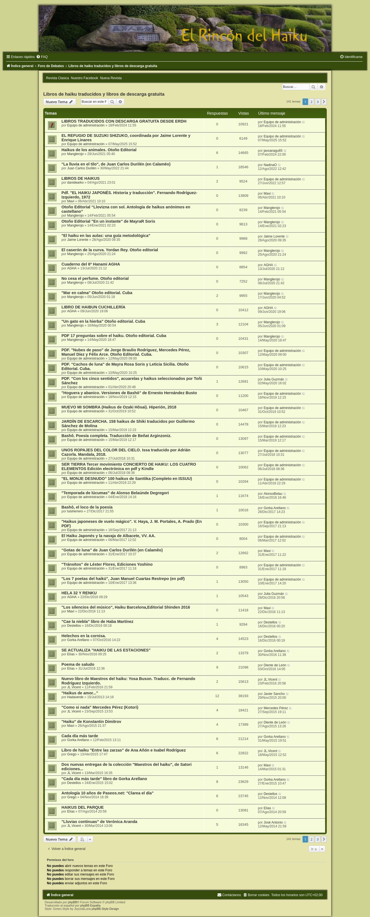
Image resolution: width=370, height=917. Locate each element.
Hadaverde (75, 697)
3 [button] (318, 101)
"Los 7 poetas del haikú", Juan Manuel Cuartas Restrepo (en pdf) (123, 578)
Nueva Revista (111, 78)
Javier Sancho (274, 694)
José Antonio (273, 822)
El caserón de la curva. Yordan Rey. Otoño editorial (109, 250)
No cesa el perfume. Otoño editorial (95, 278)
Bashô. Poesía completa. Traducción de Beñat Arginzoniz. (116, 435)
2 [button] (311, 101)
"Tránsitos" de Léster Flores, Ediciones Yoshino (107, 564)
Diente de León (275, 665)
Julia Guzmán (274, 379)
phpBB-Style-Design (105, 908)
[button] (324, 101)
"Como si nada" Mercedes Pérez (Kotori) (99, 707)
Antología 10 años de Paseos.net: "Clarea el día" (107, 793)
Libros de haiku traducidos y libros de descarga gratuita (103, 94)
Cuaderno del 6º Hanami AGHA (90, 264)
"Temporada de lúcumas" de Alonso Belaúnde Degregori (115, 493)
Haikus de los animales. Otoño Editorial (99, 150)
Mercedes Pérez (276, 708)
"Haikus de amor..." (79, 693)
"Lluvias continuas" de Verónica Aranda (99, 821)
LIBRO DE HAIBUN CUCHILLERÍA (93, 307)
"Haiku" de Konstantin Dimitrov (91, 721)
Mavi (70, 201)
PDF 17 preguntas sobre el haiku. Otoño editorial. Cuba (113, 335)
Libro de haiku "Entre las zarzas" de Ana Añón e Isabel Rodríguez (123, 750)
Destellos (74, 626)
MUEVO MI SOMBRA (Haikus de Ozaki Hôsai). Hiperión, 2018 (118, 407)
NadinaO (270, 165)
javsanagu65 (273, 151)
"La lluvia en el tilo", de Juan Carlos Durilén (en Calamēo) (115, 164)
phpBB (72, 902)
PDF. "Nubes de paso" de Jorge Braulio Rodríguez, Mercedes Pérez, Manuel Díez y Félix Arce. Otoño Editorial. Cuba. (125, 352)
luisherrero (75, 511)
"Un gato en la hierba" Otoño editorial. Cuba (103, 321)
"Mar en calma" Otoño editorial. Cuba (96, 293)
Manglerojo (75, 154)
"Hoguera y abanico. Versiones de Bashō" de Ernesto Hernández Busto (129, 393)
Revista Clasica (57, 78)
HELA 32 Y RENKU (79, 593)
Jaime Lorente (77, 240)
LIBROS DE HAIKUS (80, 178)
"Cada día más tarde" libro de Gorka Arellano (104, 779)
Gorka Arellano (275, 508)
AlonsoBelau (273, 494)
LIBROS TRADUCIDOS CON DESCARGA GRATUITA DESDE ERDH (123, 121)
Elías (71, 654)
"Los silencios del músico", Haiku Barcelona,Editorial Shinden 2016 (125, 607)
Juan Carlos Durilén (81, 168)
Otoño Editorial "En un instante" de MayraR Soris (108, 221)
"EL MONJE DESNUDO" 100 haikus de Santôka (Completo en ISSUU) (126, 478)
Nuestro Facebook (84, 78)
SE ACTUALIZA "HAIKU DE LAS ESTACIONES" (106, 650)
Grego (72, 754)
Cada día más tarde (79, 736)
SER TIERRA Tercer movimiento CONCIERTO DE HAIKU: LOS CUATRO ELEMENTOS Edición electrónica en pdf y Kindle (128, 466)
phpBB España (90, 905)
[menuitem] (42, 57)
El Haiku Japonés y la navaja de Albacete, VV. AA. (108, 536)
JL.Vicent (74, 687)
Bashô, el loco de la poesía (87, 507)
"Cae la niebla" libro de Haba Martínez (97, 621)
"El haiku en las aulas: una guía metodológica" (105, 235)
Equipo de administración (86, 125)
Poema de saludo (77, 664)
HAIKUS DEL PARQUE (82, 807)
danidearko (75, 182)
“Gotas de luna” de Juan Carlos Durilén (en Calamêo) (112, 550)
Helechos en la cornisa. (83, 636)
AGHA (72, 268)
